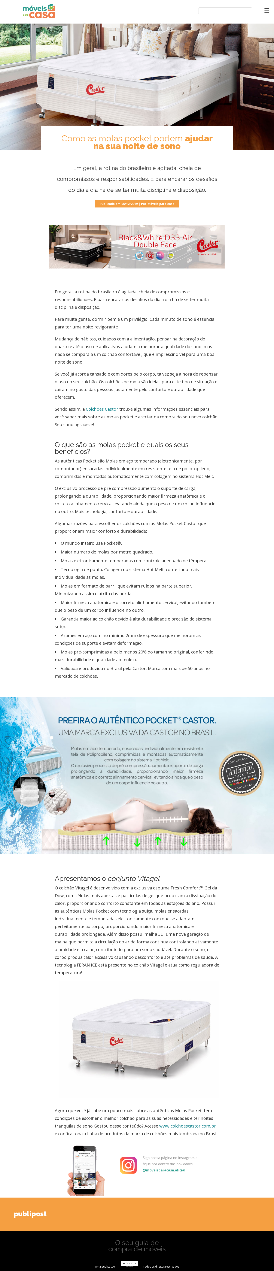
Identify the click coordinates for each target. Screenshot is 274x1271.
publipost (30, 1214)
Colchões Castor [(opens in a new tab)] (101, 409)
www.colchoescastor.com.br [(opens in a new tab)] (187, 1126)
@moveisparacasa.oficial (164, 1170)
